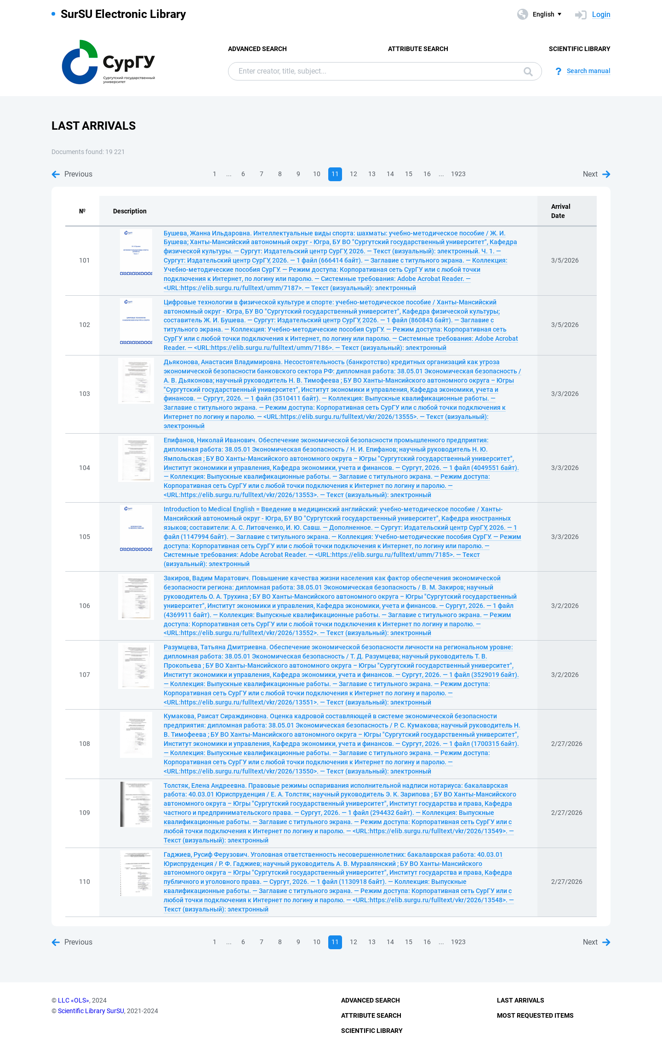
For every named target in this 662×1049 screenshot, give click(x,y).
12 (353, 174)
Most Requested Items (535, 1015)
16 (427, 174)
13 (372, 174)
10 (316, 174)
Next (597, 174)
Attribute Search (418, 48)
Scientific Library (580, 48)
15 (408, 174)
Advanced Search (257, 48)
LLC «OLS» (73, 1000)
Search (528, 71)
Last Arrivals (520, 1000)
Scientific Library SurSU (91, 1011)
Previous (71, 174)
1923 (458, 174)
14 (390, 174)
